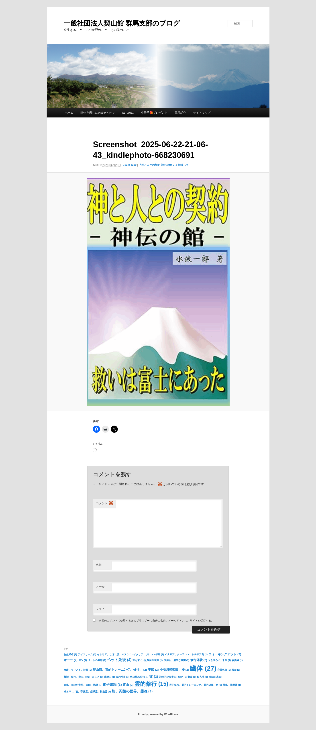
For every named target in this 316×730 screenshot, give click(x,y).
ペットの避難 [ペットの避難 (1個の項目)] (97, 660)
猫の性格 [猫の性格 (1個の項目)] (122, 677)
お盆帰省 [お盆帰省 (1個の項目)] (70, 654)
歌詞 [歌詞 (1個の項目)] (89, 677)
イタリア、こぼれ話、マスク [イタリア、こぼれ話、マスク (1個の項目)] (115, 654)
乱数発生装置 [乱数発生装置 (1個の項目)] (153, 660)
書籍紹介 (180, 112)
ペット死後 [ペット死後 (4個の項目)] (119, 660)
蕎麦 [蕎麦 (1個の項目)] (192, 677)
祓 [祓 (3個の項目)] (153, 676)
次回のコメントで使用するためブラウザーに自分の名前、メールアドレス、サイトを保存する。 (156, 620)
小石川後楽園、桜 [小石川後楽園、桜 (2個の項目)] (174, 669)
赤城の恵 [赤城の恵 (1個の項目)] (215, 677)
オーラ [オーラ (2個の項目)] (70, 660)
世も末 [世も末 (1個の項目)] (138, 660)
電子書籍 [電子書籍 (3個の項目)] (112, 684)
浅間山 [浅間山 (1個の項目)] (109, 677)
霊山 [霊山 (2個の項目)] (128, 684)
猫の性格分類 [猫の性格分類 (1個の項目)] (139, 677)
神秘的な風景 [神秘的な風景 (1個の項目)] (168, 677)
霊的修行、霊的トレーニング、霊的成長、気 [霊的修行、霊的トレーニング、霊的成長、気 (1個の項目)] (195, 685)
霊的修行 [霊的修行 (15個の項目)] (151, 684)
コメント (104, 503)
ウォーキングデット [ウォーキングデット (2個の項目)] (224, 654)
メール (100, 586)
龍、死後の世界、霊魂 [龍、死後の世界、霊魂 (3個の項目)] (132, 691)
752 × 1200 (130, 165)
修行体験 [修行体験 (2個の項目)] (198, 660)
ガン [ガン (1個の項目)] (82, 660)
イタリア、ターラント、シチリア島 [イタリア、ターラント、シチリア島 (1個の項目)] (186, 654)
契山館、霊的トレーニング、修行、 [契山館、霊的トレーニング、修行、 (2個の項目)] (120, 669)
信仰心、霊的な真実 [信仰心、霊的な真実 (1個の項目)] (176, 660)
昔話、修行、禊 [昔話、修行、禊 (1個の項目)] (74, 677)
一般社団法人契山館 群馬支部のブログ (122, 23)
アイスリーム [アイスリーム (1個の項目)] (87, 654)
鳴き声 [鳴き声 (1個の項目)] (69, 691)
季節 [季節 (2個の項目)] (153, 669)
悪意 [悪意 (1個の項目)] (236, 669)
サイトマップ (201, 112)
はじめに (128, 112)
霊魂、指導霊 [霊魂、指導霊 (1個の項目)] (232, 685)
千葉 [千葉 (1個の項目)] (226, 660)
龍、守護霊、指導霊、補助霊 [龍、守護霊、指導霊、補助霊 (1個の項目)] (93, 691)
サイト (100, 608)
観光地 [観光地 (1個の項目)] (202, 677)
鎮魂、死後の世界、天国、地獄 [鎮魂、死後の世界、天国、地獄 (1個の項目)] (83, 685)
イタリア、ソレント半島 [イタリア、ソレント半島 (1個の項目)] (148, 654)
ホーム (69, 112)
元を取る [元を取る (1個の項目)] (214, 660)
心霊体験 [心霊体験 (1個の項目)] (224, 669)
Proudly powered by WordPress (158, 714)
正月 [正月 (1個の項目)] (99, 677)
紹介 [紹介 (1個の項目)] (182, 677)
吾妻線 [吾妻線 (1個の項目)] (237, 660)
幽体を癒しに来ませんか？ (97, 112)
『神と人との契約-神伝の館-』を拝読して (164, 165)
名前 (99, 564)
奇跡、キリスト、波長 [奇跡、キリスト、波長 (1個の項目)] (78, 669)
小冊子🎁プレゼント (154, 112)
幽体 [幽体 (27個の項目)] (203, 668)
